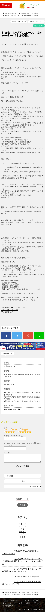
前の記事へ (11, 477)
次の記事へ (34, 488)
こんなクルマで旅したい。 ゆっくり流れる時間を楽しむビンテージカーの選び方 (22, 562)
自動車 (36, 13)
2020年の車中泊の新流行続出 (27, 578)
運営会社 (36, 604)
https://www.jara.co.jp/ (12, 409)
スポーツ (22, 525)
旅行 (22, 536)
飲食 (22, 530)
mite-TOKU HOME (11, 13)
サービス (22, 533)
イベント (22, 528)
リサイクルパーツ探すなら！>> (13, 308)
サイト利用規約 (8, 607)
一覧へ (22, 483)
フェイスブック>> (8, 312)
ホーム (5, 602)
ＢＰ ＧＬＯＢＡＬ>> (9, 310)
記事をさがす (25, 13)
